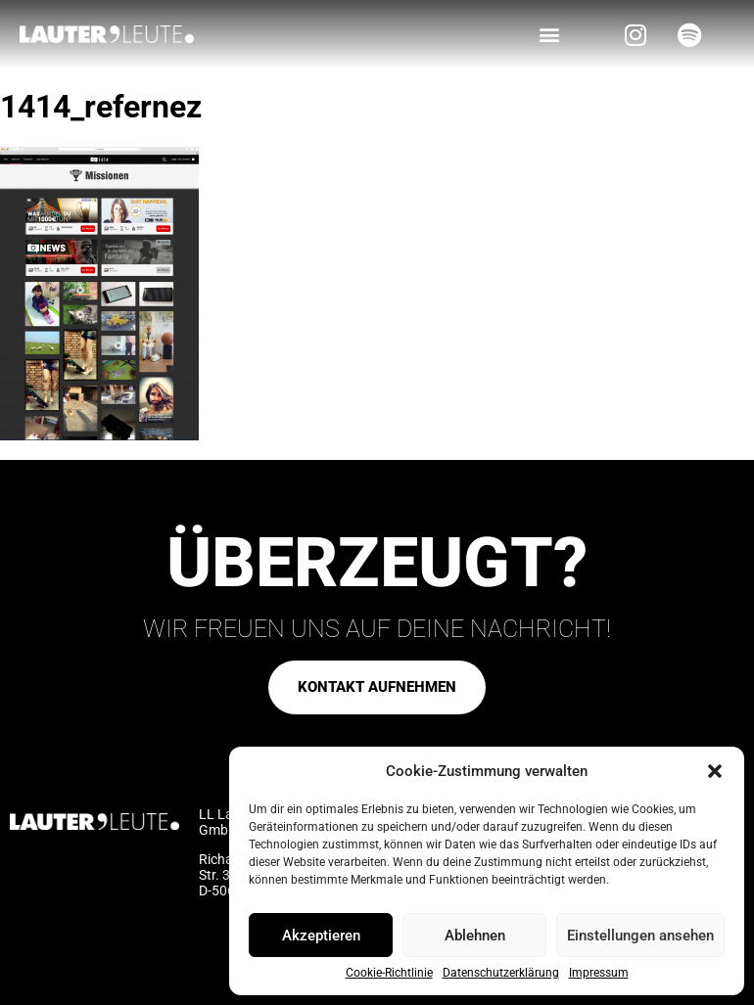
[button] (715, 771)
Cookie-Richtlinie (389, 973)
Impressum (599, 973)
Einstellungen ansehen (640, 935)
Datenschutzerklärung (501, 973)
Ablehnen (475, 935)
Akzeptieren (321, 935)
